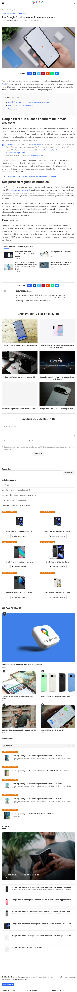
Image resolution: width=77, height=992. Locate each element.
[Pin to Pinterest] (43, 73)
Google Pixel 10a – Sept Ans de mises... (19, 593)
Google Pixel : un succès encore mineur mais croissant (28, 102)
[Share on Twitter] (39, 73)
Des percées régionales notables (20, 105)
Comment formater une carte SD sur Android (20, 377)
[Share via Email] (57, 73)
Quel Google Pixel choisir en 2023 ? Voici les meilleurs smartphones (31, 176)
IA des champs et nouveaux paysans (14, 500)
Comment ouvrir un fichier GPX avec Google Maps (22, 664)
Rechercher (6, 469)
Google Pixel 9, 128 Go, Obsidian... (57, 562)
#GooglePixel (52, 150)
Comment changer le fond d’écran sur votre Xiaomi (20, 345)
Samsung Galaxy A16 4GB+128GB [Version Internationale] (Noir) (37, 756)
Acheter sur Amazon (20, 536)
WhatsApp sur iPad (8, 485)
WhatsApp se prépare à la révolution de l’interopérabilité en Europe (26, 254)
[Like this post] (30, 73)
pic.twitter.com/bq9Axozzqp (15, 153)
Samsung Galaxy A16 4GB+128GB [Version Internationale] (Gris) (37, 799)
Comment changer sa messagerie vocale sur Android (19, 730)
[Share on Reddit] (48, 73)
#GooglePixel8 (36, 144)
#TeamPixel (43, 150)
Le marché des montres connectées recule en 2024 (19, 495)
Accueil (4, 10)
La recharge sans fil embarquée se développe (17, 490)
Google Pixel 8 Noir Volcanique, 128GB (27, 947)
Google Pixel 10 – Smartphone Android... (19, 562)
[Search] (74, 3)
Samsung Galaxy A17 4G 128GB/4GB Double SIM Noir (33, 814)
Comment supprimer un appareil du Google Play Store (17, 697)
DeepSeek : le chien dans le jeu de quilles (16, 505)
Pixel (4, 84)
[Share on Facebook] (34, 73)
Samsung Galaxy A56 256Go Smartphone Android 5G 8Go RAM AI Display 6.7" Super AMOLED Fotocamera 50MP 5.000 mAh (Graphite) (42, 771)
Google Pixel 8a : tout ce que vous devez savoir (55, 696)
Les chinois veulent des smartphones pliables (23, 875)
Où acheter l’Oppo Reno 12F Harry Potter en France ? (19, 409)
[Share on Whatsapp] (52, 73)
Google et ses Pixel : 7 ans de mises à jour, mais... (57, 409)
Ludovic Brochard (14, 21)
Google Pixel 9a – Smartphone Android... (19, 531)
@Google (10, 144)
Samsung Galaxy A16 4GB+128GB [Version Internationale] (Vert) (37, 784)
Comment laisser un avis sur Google (52, 730)
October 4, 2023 (37, 155)
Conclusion (12, 109)
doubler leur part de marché (19, 190)
